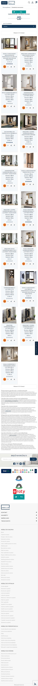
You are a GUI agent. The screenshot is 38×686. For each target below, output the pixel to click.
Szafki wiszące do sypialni (7, 611)
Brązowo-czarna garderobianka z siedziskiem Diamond (28, 133)
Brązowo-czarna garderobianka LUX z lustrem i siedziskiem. (9, 211)
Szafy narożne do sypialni (7, 615)
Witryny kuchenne (5, 671)
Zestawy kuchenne (5, 674)
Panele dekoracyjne (6, 660)
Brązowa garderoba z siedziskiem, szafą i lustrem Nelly (28, 55)
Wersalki (3, 575)
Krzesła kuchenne (5, 658)
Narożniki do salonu (6, 548)
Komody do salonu (5, 539)
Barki (2, 532)
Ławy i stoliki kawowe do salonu (8, 543)
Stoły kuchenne (5, 665)
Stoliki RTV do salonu (6, 561)
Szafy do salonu (5, 570)
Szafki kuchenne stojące (7, 667)
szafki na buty (8, 410)
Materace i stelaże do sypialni (8, 597)
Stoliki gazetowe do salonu (7, 559)
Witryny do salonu (5, 577)
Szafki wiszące (4, 635)
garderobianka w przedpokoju (11, 400)
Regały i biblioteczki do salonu (8, 555)
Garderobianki (4, 586)
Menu (4, 3)
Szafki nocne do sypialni (7, 609)
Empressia (21, 684)
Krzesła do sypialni (5, 590)
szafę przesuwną (12, 435)
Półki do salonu (5, 550)
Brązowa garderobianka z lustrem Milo (9, 327)
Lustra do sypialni (5, 593)
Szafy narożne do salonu (7, 573)
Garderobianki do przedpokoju (8, 629)
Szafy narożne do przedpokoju (8, 642)
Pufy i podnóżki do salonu (7, 552)
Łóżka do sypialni (5, 595)
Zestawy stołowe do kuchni (7, 676)
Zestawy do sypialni (6, 622)
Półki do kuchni (4, 662)
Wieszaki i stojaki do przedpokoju (9, 647)
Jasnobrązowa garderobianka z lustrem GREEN (28, 94)
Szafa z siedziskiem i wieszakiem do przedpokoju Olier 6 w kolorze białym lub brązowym (9, 56)
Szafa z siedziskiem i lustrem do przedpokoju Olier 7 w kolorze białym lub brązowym (28, 290)
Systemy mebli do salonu (7, 566)
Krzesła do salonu (5, 541)
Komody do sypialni (5, 588)
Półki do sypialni (5, 599)
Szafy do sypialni (5, 613)
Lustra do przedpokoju (6, 631)
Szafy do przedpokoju (6, 638)
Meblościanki (4, 545)
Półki (2, 633)
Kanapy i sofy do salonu (6, 536)
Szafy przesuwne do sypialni (8, 618)
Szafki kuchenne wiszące (7, 669)
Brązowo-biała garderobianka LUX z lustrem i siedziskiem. (9, 250)
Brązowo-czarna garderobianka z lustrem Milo (28, 327)
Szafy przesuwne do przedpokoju (9, 644)
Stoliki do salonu (5, 557)
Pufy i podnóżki (4, 602)
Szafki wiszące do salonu (7, 568)
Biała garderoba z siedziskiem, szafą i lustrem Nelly (9, 366)
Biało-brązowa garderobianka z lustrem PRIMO (28, 211)
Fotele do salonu (5, 534)
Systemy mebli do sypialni (7, 606)
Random (19, 26)
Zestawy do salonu (5, 579)
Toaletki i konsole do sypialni (8, 620)
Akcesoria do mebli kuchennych (8, 653)
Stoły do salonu (5, 564)
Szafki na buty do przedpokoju (8, 640)
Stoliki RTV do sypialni (6, 604)
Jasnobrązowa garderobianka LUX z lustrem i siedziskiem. (9, 172)
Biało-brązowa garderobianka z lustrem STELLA (28, 250)
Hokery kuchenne (5, 656)
